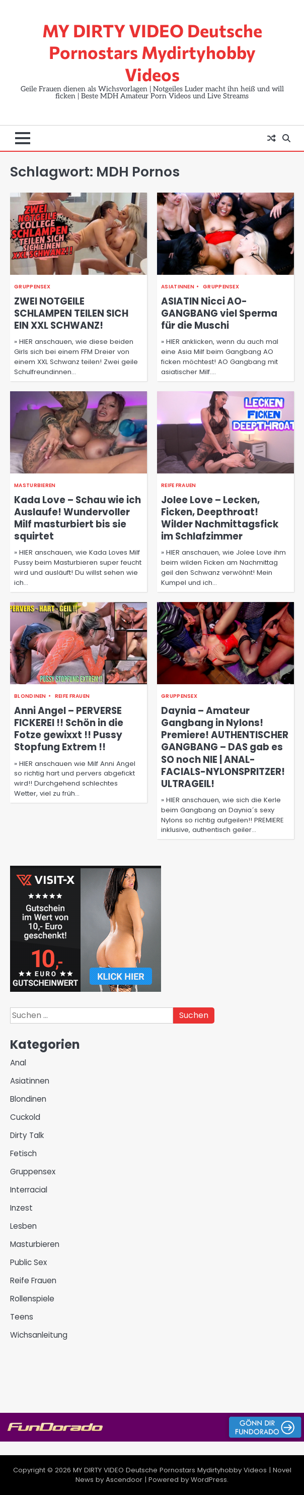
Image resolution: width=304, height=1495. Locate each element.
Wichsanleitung (38, 1335)
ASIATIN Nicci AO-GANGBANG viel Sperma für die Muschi (219, 313)
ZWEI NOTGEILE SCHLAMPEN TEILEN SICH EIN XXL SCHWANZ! (71, 313)
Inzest (21, 1208)
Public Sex (28, 1262)
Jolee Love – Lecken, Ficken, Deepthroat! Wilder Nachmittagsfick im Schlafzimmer (219, 518)
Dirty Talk (27, 1135)
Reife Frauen (178, 485)
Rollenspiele (32, 1298)
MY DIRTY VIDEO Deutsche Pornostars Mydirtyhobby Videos (152, 52)
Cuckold (25, 1117)
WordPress (209, 1479)
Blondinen (30, 696)
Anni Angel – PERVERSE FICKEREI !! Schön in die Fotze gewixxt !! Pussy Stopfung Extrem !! (68, 729)
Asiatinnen (177, 286)
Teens (21, 1316)
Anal (18, 1062)
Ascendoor (124, 1479)
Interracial (28, 1189)
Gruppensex (32, 286)
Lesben (23, 1226)
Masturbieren (35, 485)
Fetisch (23, 1153)
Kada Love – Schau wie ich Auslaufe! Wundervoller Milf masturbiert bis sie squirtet (77, 518)
